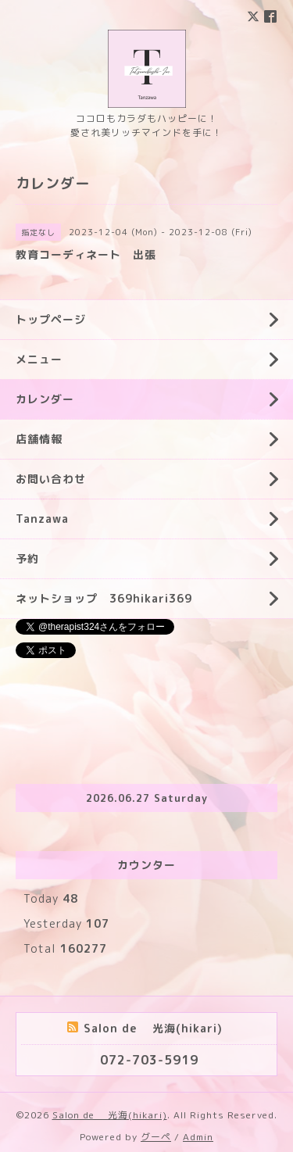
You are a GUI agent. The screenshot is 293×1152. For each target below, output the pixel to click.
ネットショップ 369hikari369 (104, 598)
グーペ (156, 1136)
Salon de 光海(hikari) (109, 1115)
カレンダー (45, 399)
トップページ (51, 319)
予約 (27, 558)
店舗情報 (39, 438)
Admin (198, 1136)
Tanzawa (42, 518)
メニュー (39, 359)
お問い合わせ (51, 478)
